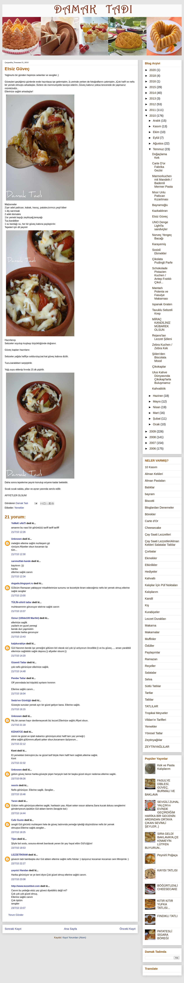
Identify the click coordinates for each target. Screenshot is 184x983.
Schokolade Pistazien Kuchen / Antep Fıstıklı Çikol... (161, 275)
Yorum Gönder (15, 915)
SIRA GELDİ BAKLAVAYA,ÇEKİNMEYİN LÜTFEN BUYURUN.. (161, 840)
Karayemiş (159, 244)
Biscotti (149, 500)
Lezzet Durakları (155, 618)
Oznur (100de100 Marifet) (25, 618)
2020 (153, 70)
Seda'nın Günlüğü (21, 700)
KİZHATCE (17, 732)
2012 (153, 104)
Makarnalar (152, 632)
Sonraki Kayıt (13, 928)
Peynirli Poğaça (167, 855)
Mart (156, 412)
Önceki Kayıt (128, 928)
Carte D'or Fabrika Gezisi (158, 167)
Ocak (156, 424)
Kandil (149, 598)
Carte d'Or (151, 521)
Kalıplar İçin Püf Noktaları (161, 585)
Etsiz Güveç (160, 216)
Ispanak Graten (162, 304)
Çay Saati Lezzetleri (158, 534)
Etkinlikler (151, 565)
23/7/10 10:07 (18, 908)
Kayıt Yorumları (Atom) (74, 937)
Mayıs (157, 401)
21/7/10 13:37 (18, 611)
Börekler (150, 514)
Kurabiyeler (152, 612)
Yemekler (19, 508)
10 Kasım (151, 467)
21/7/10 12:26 (18, 532)
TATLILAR (151, 706)
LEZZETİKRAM (19, 854)
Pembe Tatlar (18, 678)
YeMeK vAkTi (18, 523)
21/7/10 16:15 (18, 709)
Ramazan (151, 659)
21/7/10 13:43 (18, 636)
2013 (153, 98)
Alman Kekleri (154, 473)
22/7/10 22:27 (18, 863)
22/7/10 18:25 (18, 832)
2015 (153, 87)
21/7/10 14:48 (18, 671)
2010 (153, 115)
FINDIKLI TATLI (167, 916)
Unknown (16, 539)
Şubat (157, 418)
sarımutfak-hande (21, 561)
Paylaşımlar (152, 652)
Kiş (147, 605)
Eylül (156, 137)
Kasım (157, 126)
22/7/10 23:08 (18, 879)
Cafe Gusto (17, 820)
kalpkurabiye (18, 643)
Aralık (157, 120)
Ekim (156, 132)
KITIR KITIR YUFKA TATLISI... (165, 904)
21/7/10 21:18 (18, 725)
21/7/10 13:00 (18, 595)
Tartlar (149, 692)
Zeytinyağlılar (153, 740)
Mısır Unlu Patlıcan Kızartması (160, 196)
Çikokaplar (159, 366)
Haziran (158, 395)
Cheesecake (153, 527)
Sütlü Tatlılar (153, 686)
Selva (148, 679)
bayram (150, 494)
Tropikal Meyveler (156, 713)
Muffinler (150, 639)
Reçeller (150, 665)
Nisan (157, 407)
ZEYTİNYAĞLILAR (157, 746)
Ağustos (158, 143)
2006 (153, 448)
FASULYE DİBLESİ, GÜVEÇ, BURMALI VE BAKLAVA (160, 787)
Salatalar (150, 672)
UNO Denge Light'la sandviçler (160, 226)
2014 (153, 92)
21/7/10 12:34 (18, 576)
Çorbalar (150, 551)
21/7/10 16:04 (18, 693)
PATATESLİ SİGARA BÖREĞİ (164, 935)
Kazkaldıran (160, 210)
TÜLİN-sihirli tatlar (21, 602)
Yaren (14, 801)
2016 (153, 81)
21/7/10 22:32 (18, 763)
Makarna (150, 625)
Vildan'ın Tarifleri (155, 719)
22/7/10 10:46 (18, 794)
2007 (153, 442)
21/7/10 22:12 (18, 744)
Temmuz (159, 149)
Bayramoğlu (160, 205)
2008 (153, 437)
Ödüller (149, 645)
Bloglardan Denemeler (159, 507)
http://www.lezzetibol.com (25, 886)
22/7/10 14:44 (18, 813)
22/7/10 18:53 (18, 848)
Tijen (14, 839)
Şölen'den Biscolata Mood (159, 357)
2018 (153, 75)
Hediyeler (151, 571)
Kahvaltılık (159, 388)
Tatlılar (149, 699)
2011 (153, 110)
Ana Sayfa (70, 928)
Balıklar (150, 487)
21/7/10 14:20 (18, 655)
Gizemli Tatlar (18, 662)
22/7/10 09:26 (18, 778)
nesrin (14, 785)
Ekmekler (151, 558)
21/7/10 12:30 (18, 554)
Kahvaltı (150, 578)
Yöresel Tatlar (154, 733)
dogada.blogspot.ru (22, 583)
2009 (153, 431)
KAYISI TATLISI (167, 870)
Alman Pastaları (155, 480)
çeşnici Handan (19, 870)
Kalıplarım (151, 591)
